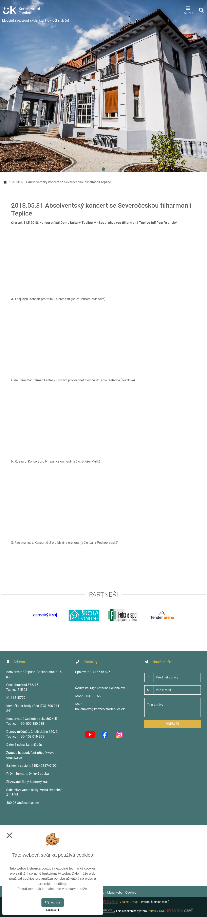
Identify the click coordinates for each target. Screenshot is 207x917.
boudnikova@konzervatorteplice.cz (100, 709)
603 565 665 (93, 696)
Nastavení (52, 909)
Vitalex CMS (157, 911)
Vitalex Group (129, 902)
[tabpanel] (103, 86)
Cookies (130, 892)
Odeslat (172, 724)
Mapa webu (115, 892)
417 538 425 (101, 672)
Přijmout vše (52, 902)
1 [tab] (103, 169)
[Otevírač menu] (188, 10)
